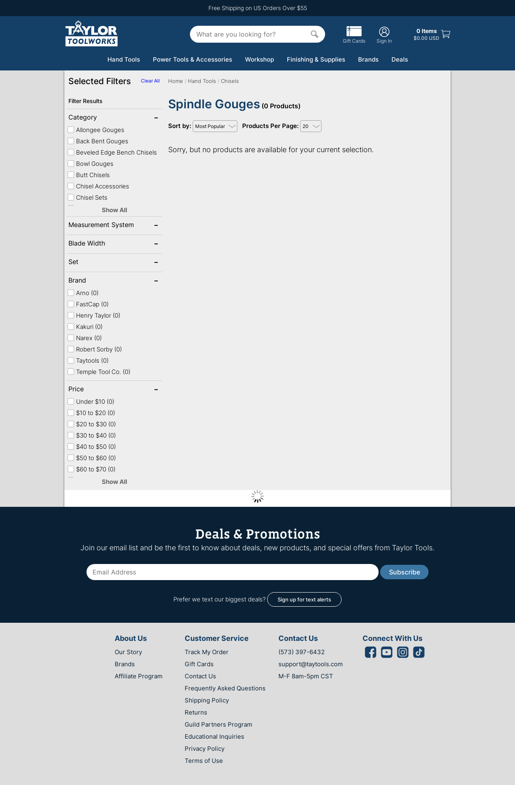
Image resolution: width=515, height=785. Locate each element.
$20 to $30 (91, 424)
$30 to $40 (91, 435)
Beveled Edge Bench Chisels (112, 152)
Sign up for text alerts (304, 599)
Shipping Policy (207, 700)
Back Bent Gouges (97, 141)
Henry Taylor (93, 315)
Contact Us (200, 676)
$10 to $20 (91, 413)
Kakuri (85, 326)
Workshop (259, 59)
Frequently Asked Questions (225, 688)
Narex (84, 338)
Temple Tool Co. (98, 372)
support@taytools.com (310, 664)
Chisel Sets (87, 197)
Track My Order (207, 652)
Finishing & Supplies (316, 59)
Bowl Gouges (90, 163)
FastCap (88, 304)
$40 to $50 (91, 446)
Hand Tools (123, 59)
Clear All (150, 80)
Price (94, 389)
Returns (196, 712)
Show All (114, 210)
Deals (399, 59)
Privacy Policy (205, 748)
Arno (83, 293)
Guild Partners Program (218, 724)
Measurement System (101, 225)
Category (94, 118)
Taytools (88, 360)
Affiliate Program (139, 676)
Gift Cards (354, 37)
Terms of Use (204, 760)
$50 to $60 (91, 458)
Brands (368, 59)
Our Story (128, 652)
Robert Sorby (94, 349)
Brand (94, 281)
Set (94, 262)
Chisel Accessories (98, 186)
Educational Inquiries (214, 736)
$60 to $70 (91, 469)
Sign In (384, 35)
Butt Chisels (88, 175)
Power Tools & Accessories (192, 59)
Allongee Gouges (95, 130)
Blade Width (94, 244)
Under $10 (90, 401)
